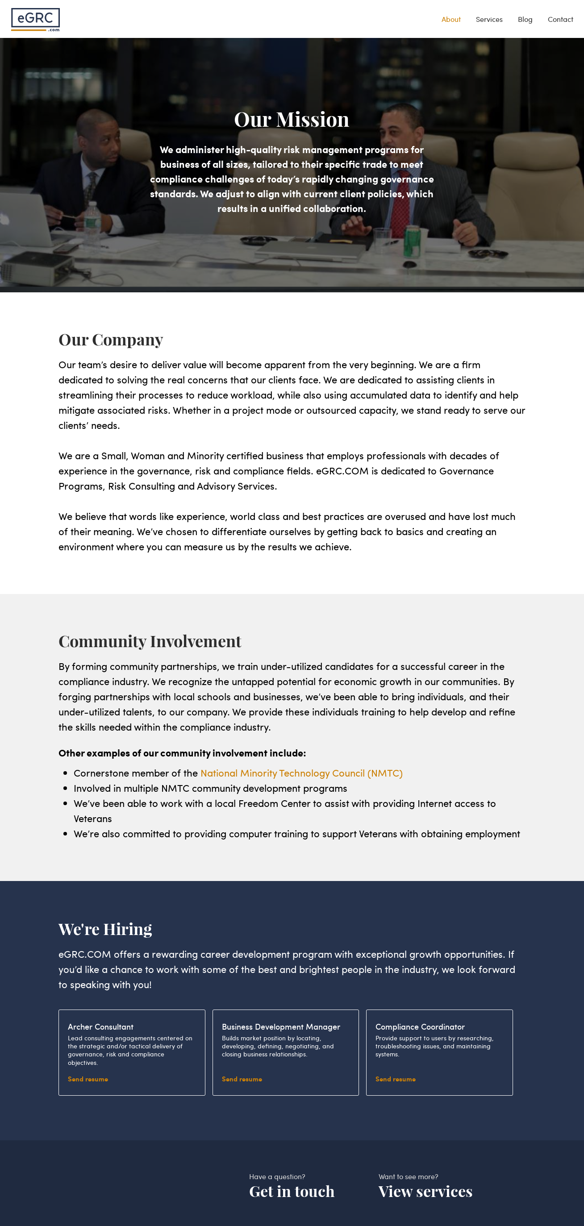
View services (426, 1191)
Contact (560, 19)
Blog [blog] (525, 19)
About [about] (451, 19)
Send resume (88, 1079)
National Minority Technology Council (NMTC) (301, 772)
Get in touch (292, 1191)
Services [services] (489, 19)
